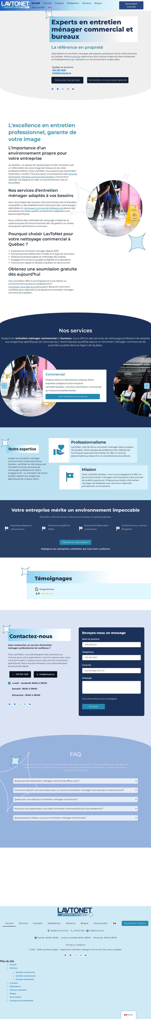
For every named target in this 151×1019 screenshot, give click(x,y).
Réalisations (73, 3)
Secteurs (86, 3)
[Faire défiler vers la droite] (147, 386)
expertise (75, 56)
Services (47, 3)
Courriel (86, 665)
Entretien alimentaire (25, 979)
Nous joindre (38, 7)
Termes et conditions (75, 945)
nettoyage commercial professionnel (44, 208)
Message (87, 678)
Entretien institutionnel (26, 976)
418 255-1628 (59, 70)
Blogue (98, 3)
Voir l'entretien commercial (72, 396)
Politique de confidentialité (22, 1000)
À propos (59, 3)
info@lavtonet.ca (61, 73)
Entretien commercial (26, 972)
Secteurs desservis (19, 990)
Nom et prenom (91, 639)
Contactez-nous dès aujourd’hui (25, 287)
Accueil (36, 3)
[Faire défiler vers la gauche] (4, 386)
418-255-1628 (79, 930)
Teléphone (88, 652)
